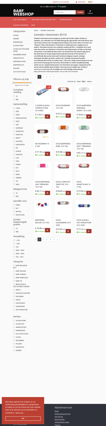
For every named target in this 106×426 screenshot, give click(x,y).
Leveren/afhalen (66, 19)
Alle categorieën (20, 19)
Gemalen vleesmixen (20, 25)
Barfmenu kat (18, 65)
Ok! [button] (23, 418)
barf (33, 25)
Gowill (16, 35)
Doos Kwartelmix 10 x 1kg (83, 184)
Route (57, 411)
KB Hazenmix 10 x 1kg (42, 145)
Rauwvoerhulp (60, 419)
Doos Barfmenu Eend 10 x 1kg (63, 145)
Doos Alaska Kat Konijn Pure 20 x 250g (84, 222)
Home (36, 30)
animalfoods (18, 58)
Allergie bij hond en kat (62, 414)
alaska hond (18, 45)
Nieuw (89, 81)
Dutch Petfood (19, 72)
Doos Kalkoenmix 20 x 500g (63, 222)
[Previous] (36, 77)
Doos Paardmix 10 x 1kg (63, 106)
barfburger (18, 42)
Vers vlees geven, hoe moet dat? (44, 19)
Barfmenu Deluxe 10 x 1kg (42, 221)
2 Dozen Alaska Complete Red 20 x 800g (42, 108)
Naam (79, 81)
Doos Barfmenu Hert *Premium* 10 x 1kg (84, 146)
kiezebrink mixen (19, 54)
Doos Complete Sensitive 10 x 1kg (63, 184)
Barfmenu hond (19, 61)
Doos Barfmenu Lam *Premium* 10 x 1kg (42, 184)
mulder (16, 68)
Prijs (83, 81)
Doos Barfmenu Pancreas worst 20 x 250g (84, 108)
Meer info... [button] (19, 413)
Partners (58, 425)
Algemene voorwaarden (61, 2)
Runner (16, 39)
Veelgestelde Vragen (62, 422)
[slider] (13, 83)
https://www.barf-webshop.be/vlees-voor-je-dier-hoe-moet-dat (56, 71)
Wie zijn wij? (59, 417)
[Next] (57, 77)
